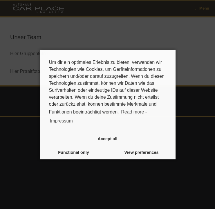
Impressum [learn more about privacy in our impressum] (61, 120)
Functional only (73, 152)
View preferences (141, 152)
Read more (132, 111)
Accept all (108, 138)
